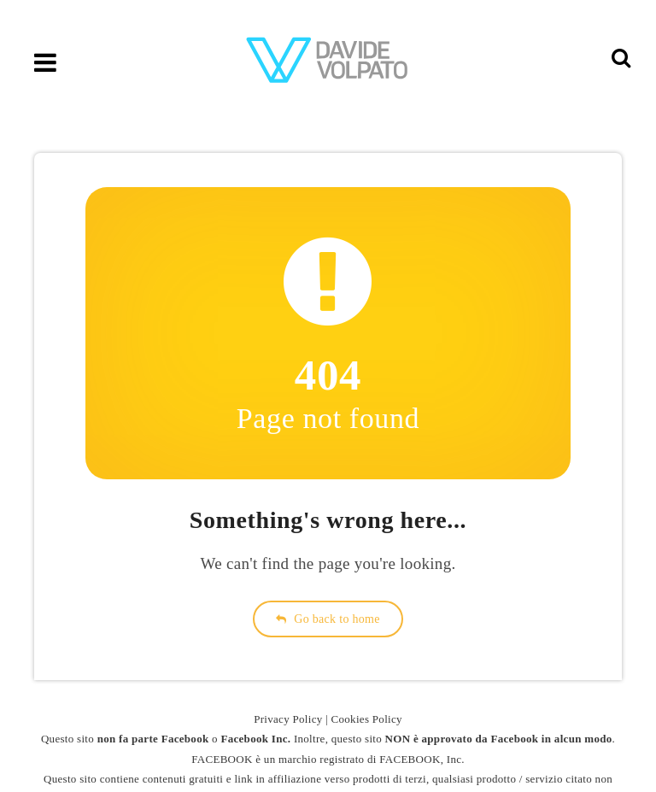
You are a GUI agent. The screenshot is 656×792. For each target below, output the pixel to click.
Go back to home (328, 619)
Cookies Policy (366, 719)
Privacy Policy (288, 719)
